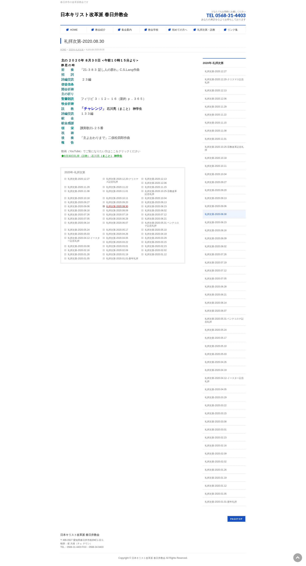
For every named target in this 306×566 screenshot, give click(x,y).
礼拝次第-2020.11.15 (156, 187)
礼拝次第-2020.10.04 (156, 198)
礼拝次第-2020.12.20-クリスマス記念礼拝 (122, 180)
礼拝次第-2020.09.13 (156, 202)
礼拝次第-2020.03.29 (156, 238)
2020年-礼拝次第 (74, 172)
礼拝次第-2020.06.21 (156, 218)
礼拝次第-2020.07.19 (117, 214)
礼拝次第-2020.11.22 (117, 187)
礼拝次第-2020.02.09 (117, 250)
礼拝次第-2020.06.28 (117, 218)
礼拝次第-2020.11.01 (117, 191)
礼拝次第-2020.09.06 (79, 206)
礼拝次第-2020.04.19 (156, 234)
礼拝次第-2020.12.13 (156, 179)
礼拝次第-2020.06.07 (117, 222)
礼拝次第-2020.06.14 (79, 222)
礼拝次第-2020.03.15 (156, 242)
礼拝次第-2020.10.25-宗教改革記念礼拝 (161, 192)
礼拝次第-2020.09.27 (79, 202)
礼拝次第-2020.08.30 (117, 206)
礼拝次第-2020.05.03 (79, 234)
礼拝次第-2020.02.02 (156, 250)
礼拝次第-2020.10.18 (79, 198)
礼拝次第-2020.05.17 (117, 229)
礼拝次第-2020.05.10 (156, 229)
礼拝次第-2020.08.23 (156, 206)
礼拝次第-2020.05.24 (79, 229)
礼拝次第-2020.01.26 (79, 254)
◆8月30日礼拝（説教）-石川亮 (91, 155)
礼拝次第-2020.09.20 (117, 202)
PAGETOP (236, 519)
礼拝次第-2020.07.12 (156, 214)
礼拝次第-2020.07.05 (79, 218)
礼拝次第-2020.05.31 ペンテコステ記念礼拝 (162, 224)
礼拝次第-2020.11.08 (79, 191)
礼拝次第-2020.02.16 (79, 250)
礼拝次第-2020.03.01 (117, 246)
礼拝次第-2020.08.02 (156, 210)
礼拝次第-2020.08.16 (79, 210)
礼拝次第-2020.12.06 (156, 183)
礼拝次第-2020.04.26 (117, 234)
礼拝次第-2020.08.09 (117, 210)
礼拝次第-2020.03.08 (79, 246)
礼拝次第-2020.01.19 (117, 254)
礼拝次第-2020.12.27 (79, 179)
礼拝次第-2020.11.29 (79, 187)
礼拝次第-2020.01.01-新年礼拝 (122, 258)
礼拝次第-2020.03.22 (117, 242)
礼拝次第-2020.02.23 (156, 246)
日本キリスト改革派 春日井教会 (94, 14)
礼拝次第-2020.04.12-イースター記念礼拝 (84, 239)
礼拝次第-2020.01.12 (156, 254)
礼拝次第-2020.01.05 (79, 258)
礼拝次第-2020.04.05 (117, 238)
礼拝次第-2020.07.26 (79, 214)
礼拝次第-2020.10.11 (117, 198)
